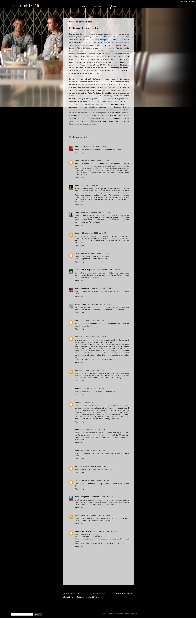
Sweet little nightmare (85, 270)
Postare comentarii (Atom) (88, 597)
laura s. (78, 147)
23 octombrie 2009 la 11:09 (91, 186)
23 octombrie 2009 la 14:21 (102, 288)
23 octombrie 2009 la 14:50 (92, 321)
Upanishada (79, 161)
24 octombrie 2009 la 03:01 (97, 481)
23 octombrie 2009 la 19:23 (92, 370)
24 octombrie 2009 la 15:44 (98, 515)
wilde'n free (80, 304)
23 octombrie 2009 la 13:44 (97, 254)
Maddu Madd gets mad (83, 531)
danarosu (78, 337)
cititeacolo (80, 515)
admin (77, 370)
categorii (99, 6)
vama (127, 614)
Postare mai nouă (71, 594)
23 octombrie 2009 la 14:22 (99, 304)
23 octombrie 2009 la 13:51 (108, 270)
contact (134, 614)
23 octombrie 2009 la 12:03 (94, 233)
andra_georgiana (82, 288)
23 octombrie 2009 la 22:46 (93, 430)
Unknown (78, 233)
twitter (120, 614)
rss (103, 614)
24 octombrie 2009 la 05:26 (102, 497)
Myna (77, 186)
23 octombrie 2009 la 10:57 (95, 147)
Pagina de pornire (97, 594)
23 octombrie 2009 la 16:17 (95, 337)
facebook (111, 614)
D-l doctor (79, 481)
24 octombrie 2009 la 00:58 (97, 466)
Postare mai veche (124, 594)
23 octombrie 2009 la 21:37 (94, 403)
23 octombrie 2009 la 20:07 (93, 389)
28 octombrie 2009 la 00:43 (105, 531)
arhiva (83, 6)
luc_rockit (79, 466)
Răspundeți (79, 153)
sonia (77, 321)
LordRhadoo (79, 254)
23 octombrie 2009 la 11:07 (97, 161)
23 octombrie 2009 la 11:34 (98, 212)
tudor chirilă (25, 6)
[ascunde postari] (187, 1)
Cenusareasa (80, 212)
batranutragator (82, 497)
